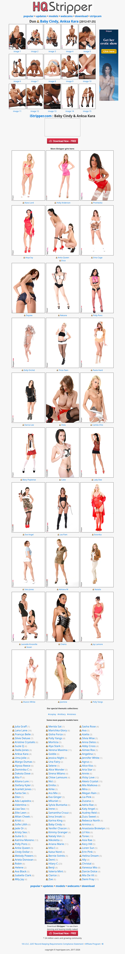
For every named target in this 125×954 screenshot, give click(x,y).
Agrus (85, 761)
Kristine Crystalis (25, 742)
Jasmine (63, 702)
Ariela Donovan (24, 859)
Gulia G (19, 836)
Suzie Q (19, 746)
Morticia (53, 742)
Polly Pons (97, 315)
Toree (85, 836)
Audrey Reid (89, 812)
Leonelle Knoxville (29, 644)
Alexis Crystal (90, 781)
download (81, 16)
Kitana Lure (22, 781)
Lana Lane (21, 730)
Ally (84, 859)
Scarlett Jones (23, 789)
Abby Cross (89, 746)
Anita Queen (63, 257)
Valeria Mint (55, 871)
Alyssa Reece (22, 765)
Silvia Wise (88, 738)
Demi (51, 859)
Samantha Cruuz (58, 812)
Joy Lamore (98, 644)
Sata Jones (29, 589)
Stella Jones (22, 750)
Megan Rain (89, 793)
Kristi (18, 820)
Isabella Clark (23, 875)
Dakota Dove (22, 773)
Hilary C (53, 863)
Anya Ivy (29, 257)
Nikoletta (54, 840)
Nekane (63, 315)
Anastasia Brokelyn (93, 828)
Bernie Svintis (56, 855)
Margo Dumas (23, 761)
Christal (86, 863)
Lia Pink (86, 797)
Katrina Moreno (24, 840)
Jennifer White (90, 757)
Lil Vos (86, 832)
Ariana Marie (56, 844)
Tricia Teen (63, 370)
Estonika (98, 534)
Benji (51, 867)
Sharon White (29, 702)
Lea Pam (63, 534)
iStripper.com (41, 116)
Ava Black (20, 871)
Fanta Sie (20, 793)
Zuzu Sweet (89, 816)
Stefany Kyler (23, 785)
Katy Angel (88, 808)
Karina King (55, 820)
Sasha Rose (89, 726)
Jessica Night (56, 757)
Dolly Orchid (29, 370)
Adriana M (63, 589)
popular (29, 16)
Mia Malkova (89, 785)
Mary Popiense (29, 479)
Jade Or (19, 828)
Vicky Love (88, 777)
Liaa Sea (20, 808)
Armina (86, 824)
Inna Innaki (55, 816)
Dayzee (29, 315)
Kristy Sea (21, 832)
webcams (66, 16)
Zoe (50, 879)
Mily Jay (19, 879)
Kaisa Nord (55, 851)
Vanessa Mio (89, 867)
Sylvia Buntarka (57, 804)
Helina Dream (90, 855)
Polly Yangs (98, 702)
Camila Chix (98, 425)
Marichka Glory (57, 730)
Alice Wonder (56, 769)
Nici (50, 781)
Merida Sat (55, 726)
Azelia (85, 734)
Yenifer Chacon (57, 828)
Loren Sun (88, 848)
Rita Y (18, 777)
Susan (29, 647)
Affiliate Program (92, 944)
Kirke (51, 789)
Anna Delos (89, 742)
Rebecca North (91, 820)
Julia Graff (21, 726)
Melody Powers (24, 855)
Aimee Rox (88, 750)
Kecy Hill (87, 844)
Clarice (52, 875)
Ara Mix (53, 793)
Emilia (52, 785)
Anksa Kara (69, 21)
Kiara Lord (29, 202)
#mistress (71, 714)
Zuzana (86, 801)
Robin (18, 863)
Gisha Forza (55, 734)
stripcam (95, 16)
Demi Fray (88, 879)
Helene (19, 867)
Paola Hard (98, 370)
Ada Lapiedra (23, 801)
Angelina (87, 754)
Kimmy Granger (58, 832)
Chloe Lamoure (57, 777)
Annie (85, 773)
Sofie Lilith (21, 824)
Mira (85, 789)
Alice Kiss (87, 765)
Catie (63, 479)
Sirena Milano (56, 773)
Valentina (20, 804)
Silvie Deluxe (22, 738)
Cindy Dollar (22, 851)
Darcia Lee (29, 425)
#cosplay (52, 714)
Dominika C (22, 769)
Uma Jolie (20, 757)
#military (62, 714)
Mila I (51, 848)
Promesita (97, 202)
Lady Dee (98, 479)
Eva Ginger (55, 797)
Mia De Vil (88, 875)
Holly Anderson (63, 202)
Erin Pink (87, 851)
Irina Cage (97, 257)
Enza (63, 260)
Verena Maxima (57, 750)
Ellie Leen (20, 812)
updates (41, 16)
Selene (52, 765)
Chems (63, 644)
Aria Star (87, 769)
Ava (84, 730)
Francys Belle (23, 734)
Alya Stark (54, 746)
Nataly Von (55, 836)
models (53, 16)
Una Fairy (54, 761)
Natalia (98, 589)
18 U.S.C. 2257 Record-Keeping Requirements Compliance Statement (52, 944)
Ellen (18, 797)
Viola (63, 425)
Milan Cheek (22, 816)
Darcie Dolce (89, 871)
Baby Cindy (49, 21)
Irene (51, 808)
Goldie (52, 754)
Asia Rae (87, 840)
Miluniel (53, 801)
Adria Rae (88, 804)
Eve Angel (29, 534)
